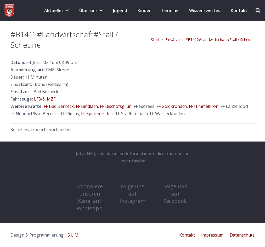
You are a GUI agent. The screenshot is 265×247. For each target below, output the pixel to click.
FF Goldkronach (171, 106)
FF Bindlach (87, 106)
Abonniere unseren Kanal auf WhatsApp (90, 197)
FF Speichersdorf (97, 113)
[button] (66, 10)
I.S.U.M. (72, 235)
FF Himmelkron (203, 106)
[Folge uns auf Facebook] (175, 175)
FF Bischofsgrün (116, 106)
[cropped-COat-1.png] (9, 10)
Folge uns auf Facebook (175, 193)
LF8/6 (39, 99)
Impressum (212, 235)
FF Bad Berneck (59, 106)
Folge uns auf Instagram (132, 193)
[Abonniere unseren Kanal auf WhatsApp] (90, 175)
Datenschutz (242, 235)
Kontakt (187, 235)
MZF (51, 99)
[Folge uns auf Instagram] (132, 175)
